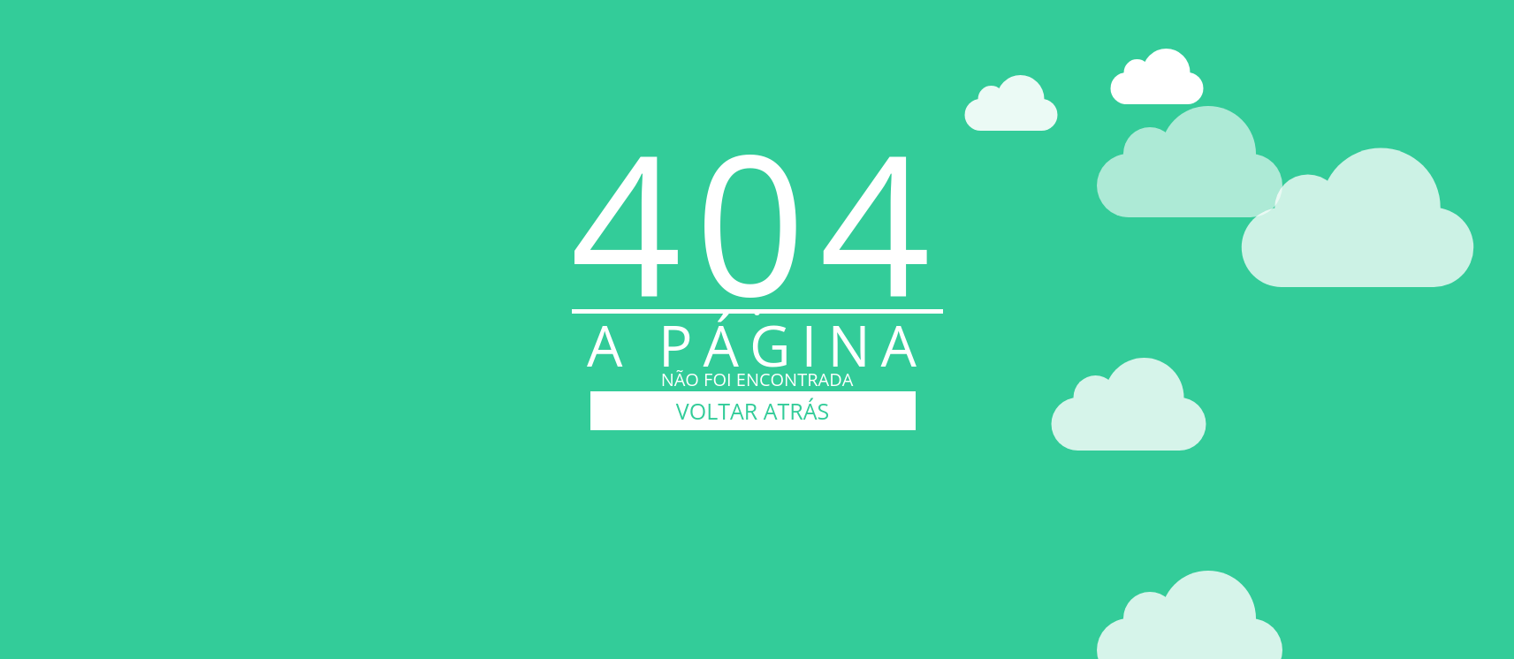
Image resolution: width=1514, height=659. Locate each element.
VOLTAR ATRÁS (752, 411)
